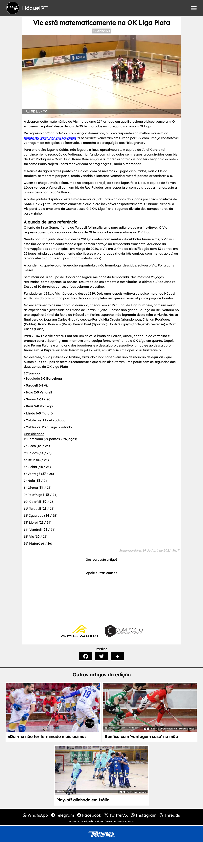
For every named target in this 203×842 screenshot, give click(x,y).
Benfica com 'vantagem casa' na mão (141, 736)
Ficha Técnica (104, 821)
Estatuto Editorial (124, 821)
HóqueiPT (89, 821)
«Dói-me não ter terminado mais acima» (47, 736)
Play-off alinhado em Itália (82, 799)
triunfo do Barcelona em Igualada (50, 138)
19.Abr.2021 (101, 31)
